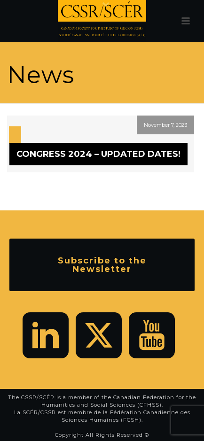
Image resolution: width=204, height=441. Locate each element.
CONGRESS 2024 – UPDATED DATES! (98, 154)
